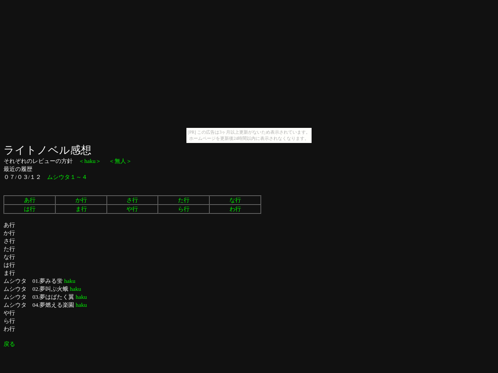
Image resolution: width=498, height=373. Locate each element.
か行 (81, 200)
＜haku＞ (90, 161)
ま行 (81, 209)
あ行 (30, 200)
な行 (235, 200)
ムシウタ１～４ (67, 177)
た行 (184, 200)
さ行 (132, 200)
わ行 (235, 209)
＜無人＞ (120, 161)
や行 (132, 209)
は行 (30, 209)
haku (69, 281)
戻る (9, 344)
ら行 (184, 209)
